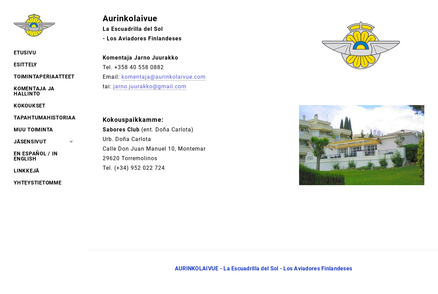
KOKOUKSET (30, 106)
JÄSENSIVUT (30, 142)
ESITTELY (25, 65)
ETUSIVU (25, 53)
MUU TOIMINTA (33, 130)
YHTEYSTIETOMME (38, 183)
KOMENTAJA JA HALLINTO (34, 91)
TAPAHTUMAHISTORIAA (44, 118)
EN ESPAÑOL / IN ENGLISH (35, 156)
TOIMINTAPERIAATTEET (44, 77)
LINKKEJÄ (26, 171)
